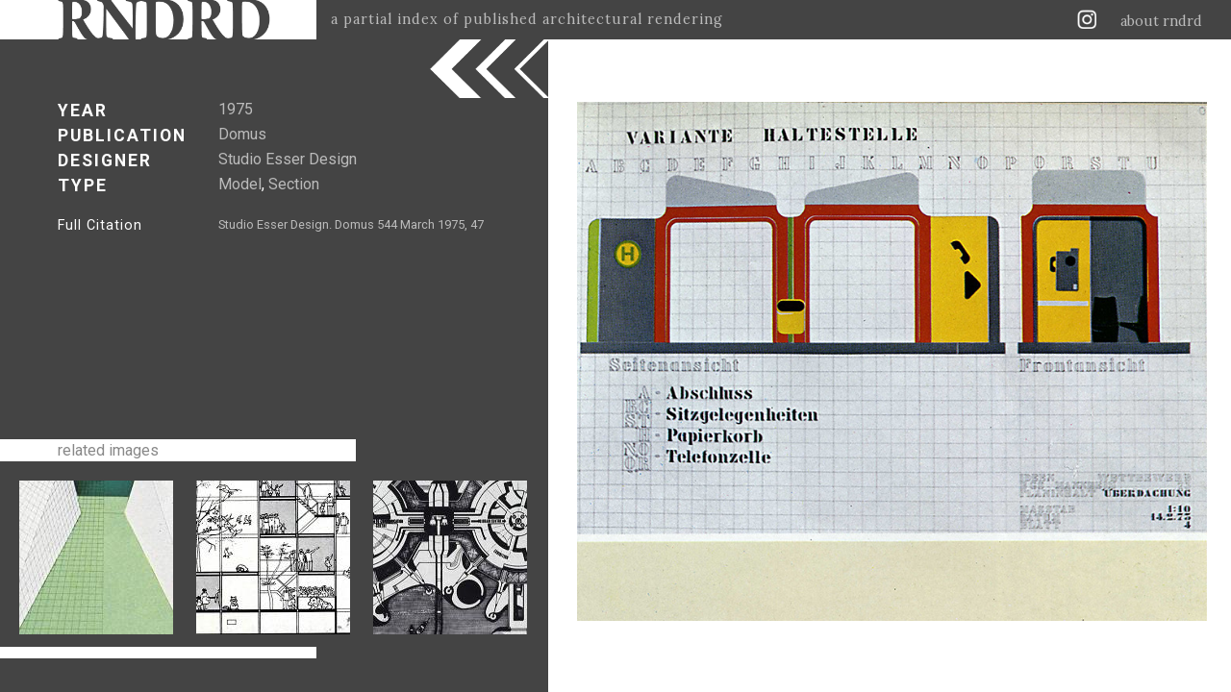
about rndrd (1161, 21)
